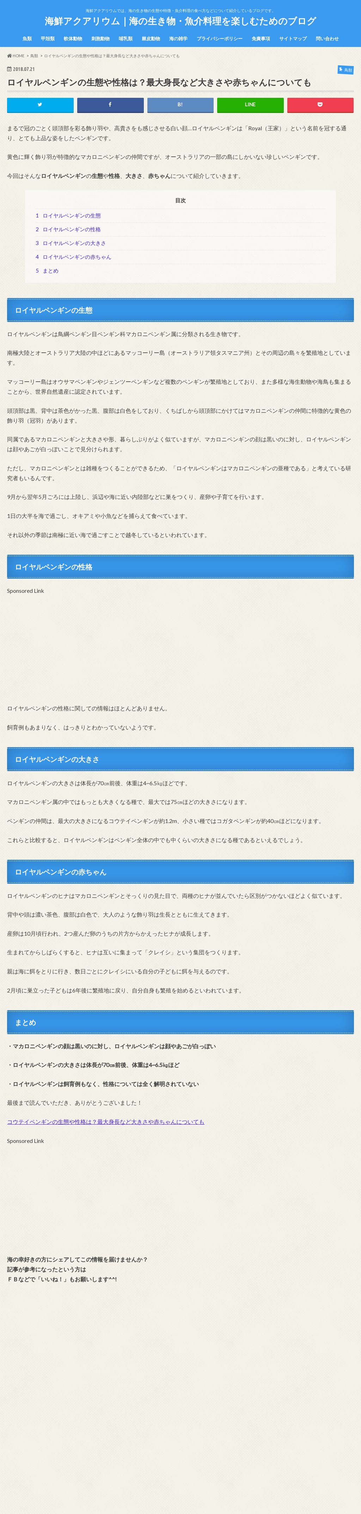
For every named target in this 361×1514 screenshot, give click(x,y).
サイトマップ (293, 38)
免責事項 (261, 38)
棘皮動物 (151, 38)
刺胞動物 (100, 38)
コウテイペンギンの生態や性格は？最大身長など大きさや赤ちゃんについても (105, 1121)
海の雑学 (178, 38)
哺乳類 (126, 38)
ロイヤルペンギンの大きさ (71, 243)
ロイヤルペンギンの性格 (68, 229)
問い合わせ (327, 38)
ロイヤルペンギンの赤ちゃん (73, 257)
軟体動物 (73, 38)
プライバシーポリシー (220, 38)
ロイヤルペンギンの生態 (68, 215)
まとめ (47, 270)
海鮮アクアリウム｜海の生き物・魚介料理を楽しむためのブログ (180, 20)
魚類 (27, 38)
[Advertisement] (180, 645)
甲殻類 (48, 38)
